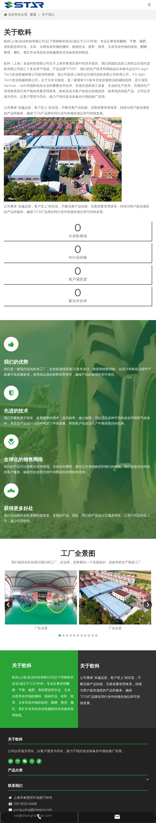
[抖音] (39, 761)
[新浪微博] (10, 761)
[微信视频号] (32, 761)
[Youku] (17, 761)
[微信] (24, 761)
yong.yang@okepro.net (33, 810)
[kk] (63, 159)
